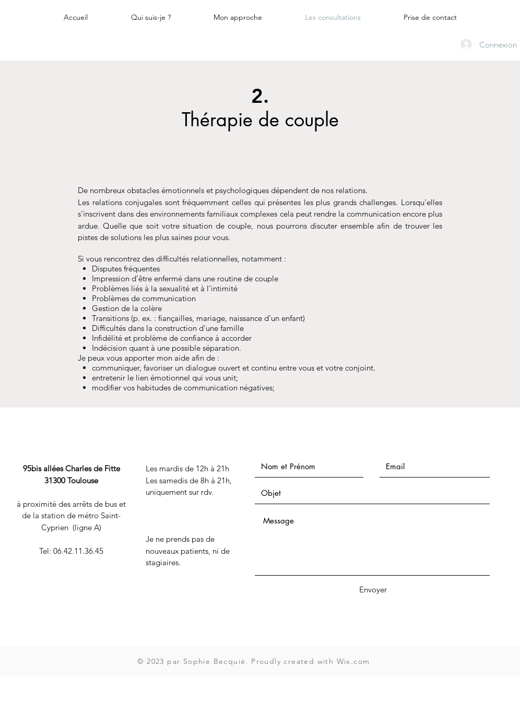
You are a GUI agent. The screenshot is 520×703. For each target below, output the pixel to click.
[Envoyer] (373, 589)
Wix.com (353, 661)
